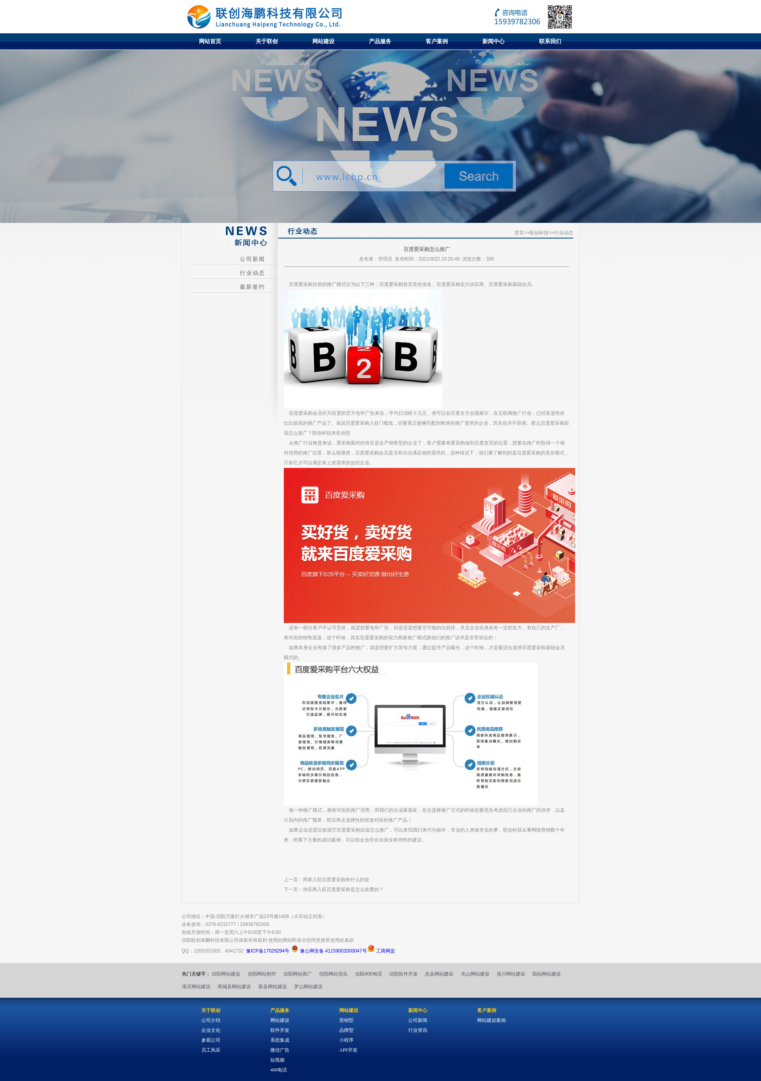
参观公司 (210, 1040)
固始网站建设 (546, 974)
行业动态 (252, 273)
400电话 (278, 1070)
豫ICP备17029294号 (267, 951)
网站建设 (323, 41)
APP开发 (348, 1050)
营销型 (346, 1020)
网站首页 (210, 41)
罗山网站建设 (308, 986)
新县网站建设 (272, 986)
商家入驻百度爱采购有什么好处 (336, 879)
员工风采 (210, 1050)
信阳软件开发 (403, 974)
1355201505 (207, 951)
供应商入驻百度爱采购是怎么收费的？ (343, 889)
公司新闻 (252, 259)
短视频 (277, 1060)
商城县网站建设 (234, 986)
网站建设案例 (491, 1020)
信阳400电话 (368, 974)
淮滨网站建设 (196, 986)
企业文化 (210, 1030)
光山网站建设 (475, 974)
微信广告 (279, 1050)
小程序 (346, 1040)
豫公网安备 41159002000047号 (329, 951)
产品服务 (380, 41)
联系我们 (550, 41)
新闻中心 (493, 41)
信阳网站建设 (226, 974)
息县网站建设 (439, 974)
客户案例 (437, 41)
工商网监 (381, 951)
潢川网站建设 (511, 974)
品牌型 (346, 1030)
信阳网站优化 (333, 974)
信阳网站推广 (297, 974)
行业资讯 (417, 1030)
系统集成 (279, 1040)
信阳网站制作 (262, 974)
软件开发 (279, 1030)
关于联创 (267, 41)
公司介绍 (210, 1020)
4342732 (234, 951)
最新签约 (252, 287)
